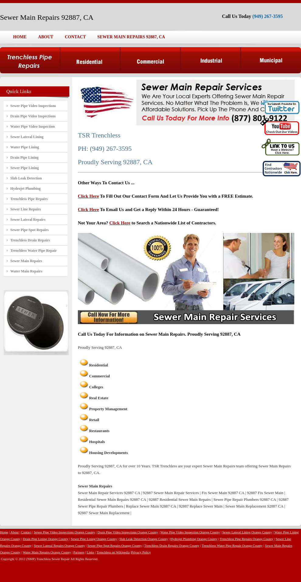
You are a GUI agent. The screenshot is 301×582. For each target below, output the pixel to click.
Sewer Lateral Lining (26, 137)
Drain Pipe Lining (24, 157)
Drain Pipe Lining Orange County (45, 539)
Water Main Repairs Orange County (47, 552)
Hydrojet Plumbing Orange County (193, 539)
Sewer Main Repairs (26, 261)
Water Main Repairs (26, 271)
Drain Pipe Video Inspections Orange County (128, 532)
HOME (19, 37)
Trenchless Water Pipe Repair (33, 250)
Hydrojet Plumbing (25, 188)
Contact (26, 532)
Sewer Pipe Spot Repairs (29, 230)
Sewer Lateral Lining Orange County (247, 532)
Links (90, 552)
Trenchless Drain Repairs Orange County (171, 545)
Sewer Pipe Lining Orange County (94, 539)
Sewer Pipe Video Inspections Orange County (64, 532)
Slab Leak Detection (26, 178)
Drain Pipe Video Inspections (33, 116)
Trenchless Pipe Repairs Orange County (246, 539)
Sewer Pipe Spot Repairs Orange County (114, 545)
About (14, 532)
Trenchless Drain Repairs (30, 240)
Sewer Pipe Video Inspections (33, 106)
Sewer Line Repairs (25, 209)
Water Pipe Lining (24, 147)
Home (4, 532)
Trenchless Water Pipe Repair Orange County (232, 545)
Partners (78, 552)
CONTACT (75, 37)
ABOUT (45, 37)
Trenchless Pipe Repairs (29, 199)
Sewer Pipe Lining (24, 168)
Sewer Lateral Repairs (27, 219)
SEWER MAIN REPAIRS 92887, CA (131, 37)
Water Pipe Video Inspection (32, 126)
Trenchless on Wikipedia (113, 552)
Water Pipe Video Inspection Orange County (190, 532)
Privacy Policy (141, 552)
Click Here (88, 196)
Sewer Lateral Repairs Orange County (59, 545)
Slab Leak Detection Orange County (143, 539)
